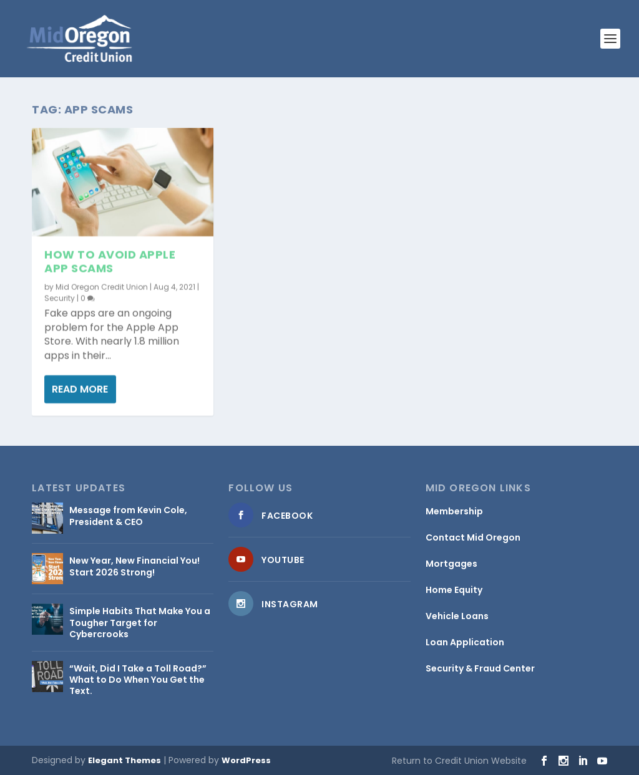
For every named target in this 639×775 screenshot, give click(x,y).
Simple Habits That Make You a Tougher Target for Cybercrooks (139, 622)
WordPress (246, 760)
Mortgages (451, 563)
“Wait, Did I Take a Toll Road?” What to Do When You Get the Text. (138, 679)
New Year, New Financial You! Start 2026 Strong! (134, 566)
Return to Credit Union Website (459, 760)
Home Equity (454, 590)
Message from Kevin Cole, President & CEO (128, 515)
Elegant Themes (124, 760)
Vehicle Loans (457, 616)
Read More (80, 389)
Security (59, 297)
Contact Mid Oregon (473, 537)
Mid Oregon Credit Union (102, 286)
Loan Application (465, 642)
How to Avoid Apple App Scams (109, 261)
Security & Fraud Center (480, 668)
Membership (454, 511)
